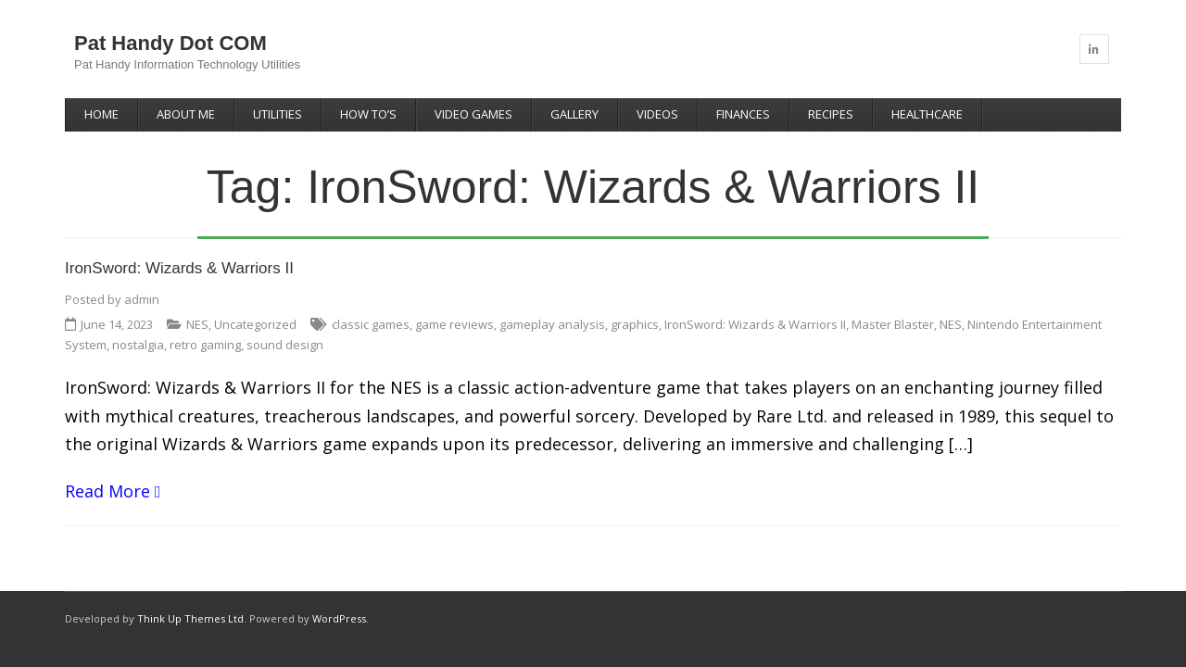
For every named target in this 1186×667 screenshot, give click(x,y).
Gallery (574, 114)
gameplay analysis (552, 324)
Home (101, 114)
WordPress (339, 618)
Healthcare (927, 114)
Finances (743, 114)
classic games (371, 324)
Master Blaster (893, 324)
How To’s (368, 114)
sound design (284, 344)
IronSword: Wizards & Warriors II (179, 268)
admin (141, 299)
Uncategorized (255, 324)
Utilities (277, 114)
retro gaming (205, 344)
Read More (107, 491)
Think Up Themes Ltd (190, 618)
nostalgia (138, 344)
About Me (186, 114)
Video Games (473, 114)
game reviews (454, 324)
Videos (657, 114)
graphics (635, 324)
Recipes (830, 114)
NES (197, 324)
